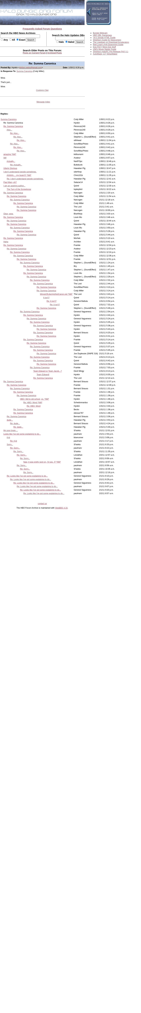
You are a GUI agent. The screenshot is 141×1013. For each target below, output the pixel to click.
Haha (5, 242)
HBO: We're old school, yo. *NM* (34, 399)
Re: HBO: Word (33, 406)
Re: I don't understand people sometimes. (25, 179)
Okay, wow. (8, 214)
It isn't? (46, 297)
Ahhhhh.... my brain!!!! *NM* (19, 175)
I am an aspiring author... (14, 186)
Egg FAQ (97, 47)
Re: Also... (14, 133)
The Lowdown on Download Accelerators (111, 42)
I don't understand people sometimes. (20, 172)
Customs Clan (42, 90)
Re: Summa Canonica (13, 126)
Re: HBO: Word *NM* (32, 402)
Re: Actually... (16, 165)
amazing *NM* (9, 154)
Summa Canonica (24, 71)
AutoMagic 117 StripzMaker (105, 54)
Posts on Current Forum (34, 53)
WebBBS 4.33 (61, 508)
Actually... (11, 161)
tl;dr (8, 437)
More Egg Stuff (109, 47)
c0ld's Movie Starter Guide (104, 49)
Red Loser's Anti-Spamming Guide (108, 44)
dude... (10, 420)
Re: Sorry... (15, 448)
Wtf (4, 158)
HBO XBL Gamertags (102, 35)
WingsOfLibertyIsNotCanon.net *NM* (56, 294)
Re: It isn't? (52, 301)
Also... (9, 130)
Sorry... (10, 444)
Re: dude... (15, 423)
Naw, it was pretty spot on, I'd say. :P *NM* (42, 462)
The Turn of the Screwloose (19, 189)
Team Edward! (43, 374)
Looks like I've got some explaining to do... (22, 434)
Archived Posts (54, 53)
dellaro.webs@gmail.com (30, 67)
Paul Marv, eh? (10, 182)
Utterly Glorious (10, 168)
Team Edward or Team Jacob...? (47, 371)
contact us (42, 503)
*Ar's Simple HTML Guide (104, 37)
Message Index (43, 102)
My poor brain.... (10, 430)
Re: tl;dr (13, 441)
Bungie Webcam (100, 33)
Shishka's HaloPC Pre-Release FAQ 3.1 (110, 51)
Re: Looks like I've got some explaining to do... (27, 476)
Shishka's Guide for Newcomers (107, 40)
